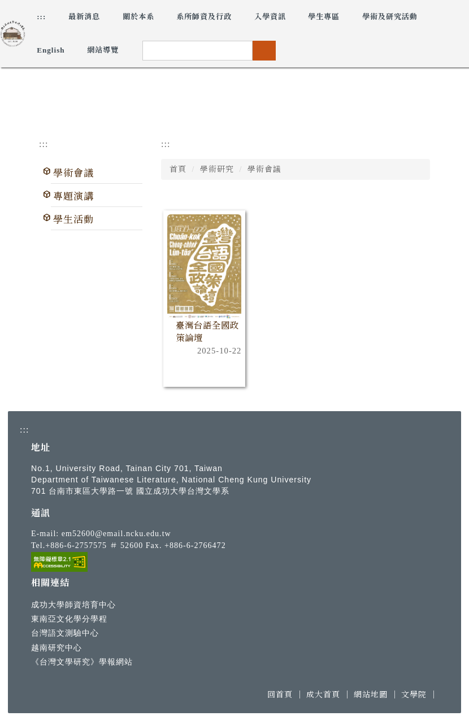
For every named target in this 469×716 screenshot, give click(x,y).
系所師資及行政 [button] (204, 16)
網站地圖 (371, 694)
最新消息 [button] (84, 16)
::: (41, 16)
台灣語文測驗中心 (65, 632)
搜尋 (264, 50)
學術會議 (73, 173)
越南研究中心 (56, 647)
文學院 (414, 694)
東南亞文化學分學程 (69, 618)
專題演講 (73, 196)
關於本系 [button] (138, 16)
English (51, 50)
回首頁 (280, 694)
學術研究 (217, 169)
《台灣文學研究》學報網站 (82, 661)
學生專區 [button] (324, 16)
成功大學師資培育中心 (73, 604)
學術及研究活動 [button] (390, 16)
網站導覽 (103, 50)
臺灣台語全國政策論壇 (207, 332)
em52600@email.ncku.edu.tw (116, 533)
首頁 (178, 169)
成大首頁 (323, 694)
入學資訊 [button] (270, 16)
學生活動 (73, 219)
